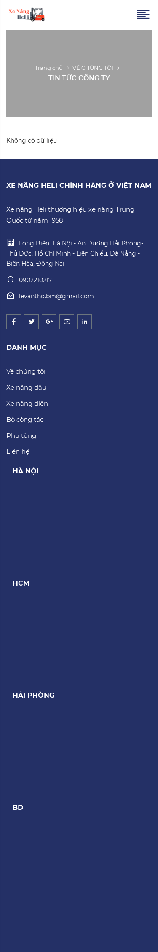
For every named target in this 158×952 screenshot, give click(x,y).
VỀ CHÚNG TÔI (92, 67)
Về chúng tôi (26, 371)
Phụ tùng (21, 436)
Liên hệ (17, 451)
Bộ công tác (24, 419)
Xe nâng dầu (26, 387)
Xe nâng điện (27, 403)
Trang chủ (49, 67)
